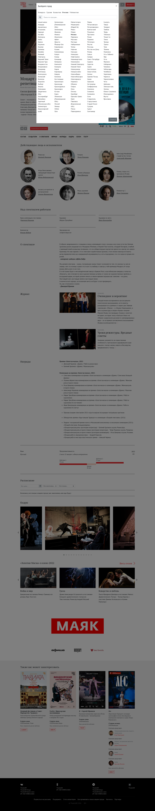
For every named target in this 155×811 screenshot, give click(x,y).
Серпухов (90, 82)
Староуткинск (92, 101)
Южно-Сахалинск (110, 91)
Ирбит (56, 39)
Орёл (72, 99)
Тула (105, 47)
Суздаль (90, 106)
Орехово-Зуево (76, 96)
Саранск (90, 62)
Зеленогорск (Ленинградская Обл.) (59, 24)
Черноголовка (109, 79)
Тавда (106, 25)
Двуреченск (42, 91)
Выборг (40, 84)
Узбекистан (74, 12)
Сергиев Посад (92, 77)
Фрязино (107, 62)
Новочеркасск (76, 79)
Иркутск (57, 42)
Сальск (89, 54)
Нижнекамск (75, 62)
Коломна (57, 77)
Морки (73, 32)
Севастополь (91, 72)
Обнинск (74, 84)
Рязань (89, 52)
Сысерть (107, 22)
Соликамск (91, 94)
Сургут (89, 109)
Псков (89, 37)
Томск (106, 39)
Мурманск (74, 37)
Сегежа (89, 74)
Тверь (106, 32)
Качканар (57, 59)
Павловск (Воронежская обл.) (76, 103)
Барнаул (41, 32)
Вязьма (40, 87)
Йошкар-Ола (58, 44)
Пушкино (90, 39)
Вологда (41, 79)
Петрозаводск (92, 25)
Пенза (73, 109)
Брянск (40, 42)
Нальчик (74, 49)
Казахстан (57, 12)
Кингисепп (58, 64)
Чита (105, 82)
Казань (56, 49)
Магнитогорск (76, 22)
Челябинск (107, 72)
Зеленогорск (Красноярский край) (43, 108)
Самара (90, 57)
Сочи (89, 96)
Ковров (57, 74)
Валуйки (41, 52)
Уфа (105, 57)
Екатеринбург (43, 96)
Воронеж (41, 82)
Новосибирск (75, 74)
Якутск (106, 96)
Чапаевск (107, 67)
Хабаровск (107, 64)
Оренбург (74, 94)
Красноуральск (59, 87)
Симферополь (92, 87)
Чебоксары (107, 69)
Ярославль (107, 99)
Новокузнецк (75, 69)
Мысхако (74, 39)
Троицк (106, 42)
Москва (73, 34)
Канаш (56, 57)
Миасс (73, 30)
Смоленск (90, 89)
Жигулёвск (41, 99)
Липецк (57, 106)
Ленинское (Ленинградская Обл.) (59, 98)
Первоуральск (76, 111)
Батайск (41, 34)
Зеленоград (58, 30)
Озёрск (73, 87)
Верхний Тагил (43, 59)
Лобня (56, 109)
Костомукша (58, 79)
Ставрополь (91, 99)
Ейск (39, 94)
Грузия (49, 12)
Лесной (57, 104)
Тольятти (107, 37)
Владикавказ (42, 67)
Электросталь (108, 87)
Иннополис (58, 37)
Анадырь (41, 25)
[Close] (116, 6)
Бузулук (40, 47)
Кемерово (58, 62)
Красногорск (58, 82)
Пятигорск (90, 42)
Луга (56, 111)
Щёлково (107, 84)
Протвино (90, 34)
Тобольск (107, 34)
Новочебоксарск (77, 77)
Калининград (59, 52)
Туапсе (106, 44)
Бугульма (41, 44)
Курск (56, 94)
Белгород (41, 37)
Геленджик (42, 89)
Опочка (73, 91)
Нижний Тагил (76, 67)
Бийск (40, 39)
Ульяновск (107, 52)
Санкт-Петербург (93, 59)
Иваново (57, 32)
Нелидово (74, 54)
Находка (74, 52)
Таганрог (107, 27)
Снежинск (90, 91)
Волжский (41, 77)
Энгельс (106, 89)
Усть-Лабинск (108, 54)
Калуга (56, 54)
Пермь (89, 22)
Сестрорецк (91, 84)
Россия (65, 12)
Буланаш (41, 49)
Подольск (90, 32)
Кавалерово (58, 47)
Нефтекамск (75, 57)
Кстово (57, 91)
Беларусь (41, 12)
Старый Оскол (92, 104)
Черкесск (107, 77)
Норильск (74, 82)
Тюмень (106, 49)
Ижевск (57, 34)
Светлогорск (91, 69)
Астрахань (41, 30)
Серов (89, 79)
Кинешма (57, 67)
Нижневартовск (76, 59)
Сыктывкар (91, 111)
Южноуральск (108, 94)
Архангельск (42, 27)
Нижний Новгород (77, 64)
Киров (56, 69)
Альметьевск (42, 22)
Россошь (90, 47)
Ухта (105, 59)
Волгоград (41, 72)
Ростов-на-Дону (93, 49)
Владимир (41, 69)
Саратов (90, 64)
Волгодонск (42, 74)
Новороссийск (76, 72)
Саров (89, 67)
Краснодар (58, 84)
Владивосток (43, 64)
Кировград (58, 72)
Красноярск (58, 89)
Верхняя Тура (42, 62)
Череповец (107, 74)
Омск (72, 89)
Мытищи (74, 42)
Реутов (89, 44)
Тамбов (106, 30)
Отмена (113, 119)
